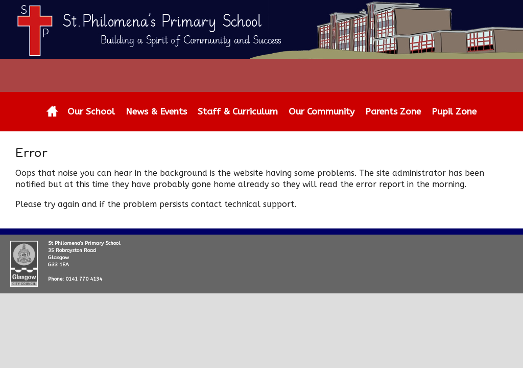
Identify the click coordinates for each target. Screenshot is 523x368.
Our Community (321, 111)
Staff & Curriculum (238, 111)
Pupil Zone (454, 111)
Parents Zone (393, 111)
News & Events (156, 111)
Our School (91, 111)
